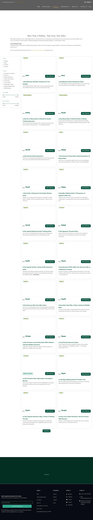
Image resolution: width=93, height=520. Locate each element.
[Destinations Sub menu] (69, 6)
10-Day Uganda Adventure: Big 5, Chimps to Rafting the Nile (38, 418)
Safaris (55, 6)
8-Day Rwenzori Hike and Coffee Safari (34, 305)
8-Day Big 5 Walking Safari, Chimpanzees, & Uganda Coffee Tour (72, 194)
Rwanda (55, 497)
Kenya (54, 502)
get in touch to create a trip (38, 50)
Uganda (54, 494)
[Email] (17, 502)
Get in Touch (39, 508)
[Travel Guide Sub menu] (50, 6)
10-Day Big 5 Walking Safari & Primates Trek (72, 379)
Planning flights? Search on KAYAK (44, 511)
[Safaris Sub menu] (58, 6)
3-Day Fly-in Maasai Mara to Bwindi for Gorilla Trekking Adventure (37, 120)
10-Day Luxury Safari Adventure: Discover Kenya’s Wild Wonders (74, 418)
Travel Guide (45, 6)
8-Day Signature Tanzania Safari (68, 231)
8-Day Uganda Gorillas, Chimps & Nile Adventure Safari (38, 268)
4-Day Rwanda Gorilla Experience (33, 156)
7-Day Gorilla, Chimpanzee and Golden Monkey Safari (37, 194)
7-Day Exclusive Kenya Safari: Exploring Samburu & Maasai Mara (74, 157)
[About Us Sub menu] (78, 6)
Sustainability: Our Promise (42, 505)
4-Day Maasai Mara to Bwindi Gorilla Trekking (72, 119)
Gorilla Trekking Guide (41, 497)
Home (38, 6)
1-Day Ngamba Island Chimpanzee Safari (71, 81)
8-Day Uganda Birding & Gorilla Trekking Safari (37, 231)
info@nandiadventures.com (8, 2)
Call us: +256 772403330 (86, 493)
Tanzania (55, 499)
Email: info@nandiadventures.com (86, 497)
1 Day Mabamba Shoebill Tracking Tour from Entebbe (36, 83)
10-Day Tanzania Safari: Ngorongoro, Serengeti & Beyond (38, 380)
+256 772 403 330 (21, 2)
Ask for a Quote (27, 373)
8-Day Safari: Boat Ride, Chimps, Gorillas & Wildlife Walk (74, 306)
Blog (90, 6)
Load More (46, 431)
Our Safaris (39, 499)
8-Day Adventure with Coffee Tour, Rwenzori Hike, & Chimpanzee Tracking (74, 268)
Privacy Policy (22, 510)
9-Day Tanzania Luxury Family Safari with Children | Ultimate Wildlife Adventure (38, 344)
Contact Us (84, 6)
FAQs (38, 494)
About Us (74, 6)
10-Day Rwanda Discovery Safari (68, 342)
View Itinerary (50, 76)
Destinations (64, 6)
